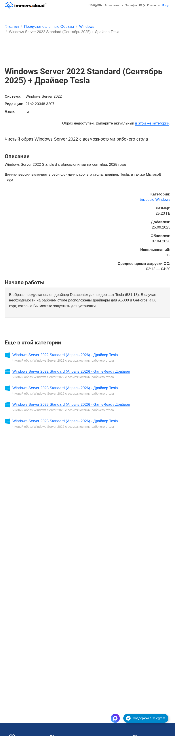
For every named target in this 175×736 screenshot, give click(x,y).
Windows (86, 26)
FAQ (142, 5)
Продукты (96, 5)
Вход (165, 5)
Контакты (153, 5)
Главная (12, 26)
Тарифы (131, 5)
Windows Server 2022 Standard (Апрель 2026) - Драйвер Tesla (65, 355)
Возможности (114, 5)
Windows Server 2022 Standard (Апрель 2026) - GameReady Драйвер (71, 371)
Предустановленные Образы (49, 26)
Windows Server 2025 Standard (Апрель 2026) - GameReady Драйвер (71, 404)
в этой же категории (152, 123)
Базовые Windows (154, 199)
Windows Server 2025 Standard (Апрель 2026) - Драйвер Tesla (65, 388)
